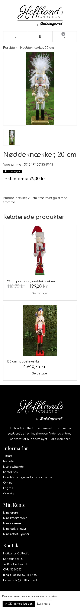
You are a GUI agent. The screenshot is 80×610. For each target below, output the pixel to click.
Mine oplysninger (14, 528)
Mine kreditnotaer (15, 518)
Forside (9, 47)
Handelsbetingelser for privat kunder (28, 477)
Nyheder (9, 461)
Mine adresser (12, 523)
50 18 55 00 (30, 574)
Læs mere (43, 603)
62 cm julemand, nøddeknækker (31, 281)
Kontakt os (10, 472)
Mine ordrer (11, 512)
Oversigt (9, 493)
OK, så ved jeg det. (20, 603)
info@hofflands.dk (25, 580)
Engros (8, 488)
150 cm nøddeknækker (24, 361)
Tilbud (7, 456)
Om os (7, 482)
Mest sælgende (13, 466)
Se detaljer (40, 293)
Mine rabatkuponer (16, 534)
